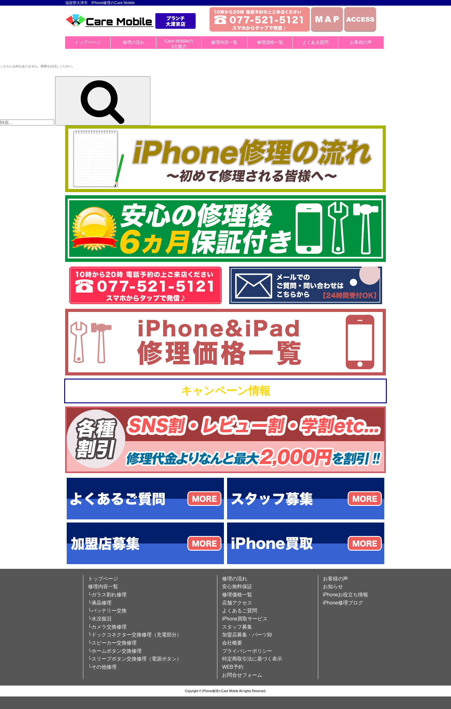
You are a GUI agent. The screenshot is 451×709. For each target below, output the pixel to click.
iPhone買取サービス (244, 618)
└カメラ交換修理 (107, 627)
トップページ (88, 42)
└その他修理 (102, 667)
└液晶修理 (99, 602)
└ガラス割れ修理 (107, 594)
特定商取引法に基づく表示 (252, 658)
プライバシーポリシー (247, 651)
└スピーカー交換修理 (112, 642)
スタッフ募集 (237, 627)
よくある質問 (315, 42)
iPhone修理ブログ (343, 602)
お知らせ (333, 586)
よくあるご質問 (239, 610)
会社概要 (232, 642)
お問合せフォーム (242, 675)
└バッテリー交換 (107, 610)
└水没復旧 (99, 618)
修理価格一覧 (270, 42)
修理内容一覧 (224, 42)
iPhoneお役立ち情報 (345, 594)
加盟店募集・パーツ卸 (247, 634)
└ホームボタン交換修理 (115, 651)
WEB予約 (232, 667)
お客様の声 (361, 42)
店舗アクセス (237, 602)
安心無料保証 (237, 586)
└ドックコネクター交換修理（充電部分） (135, 634)
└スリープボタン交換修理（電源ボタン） (135, 658)
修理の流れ (133, 42)
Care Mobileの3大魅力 (178, 43)
